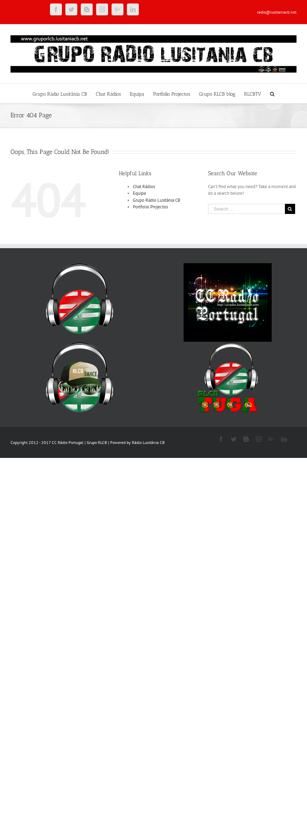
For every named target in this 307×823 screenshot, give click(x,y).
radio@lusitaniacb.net (277, 12)
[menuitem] (64, 93)
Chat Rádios (144, 187)
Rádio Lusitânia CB (148, 442)
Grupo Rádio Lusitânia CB (156, 200)
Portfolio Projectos (150, 207)
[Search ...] (246, 209)
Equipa (139, 193)
